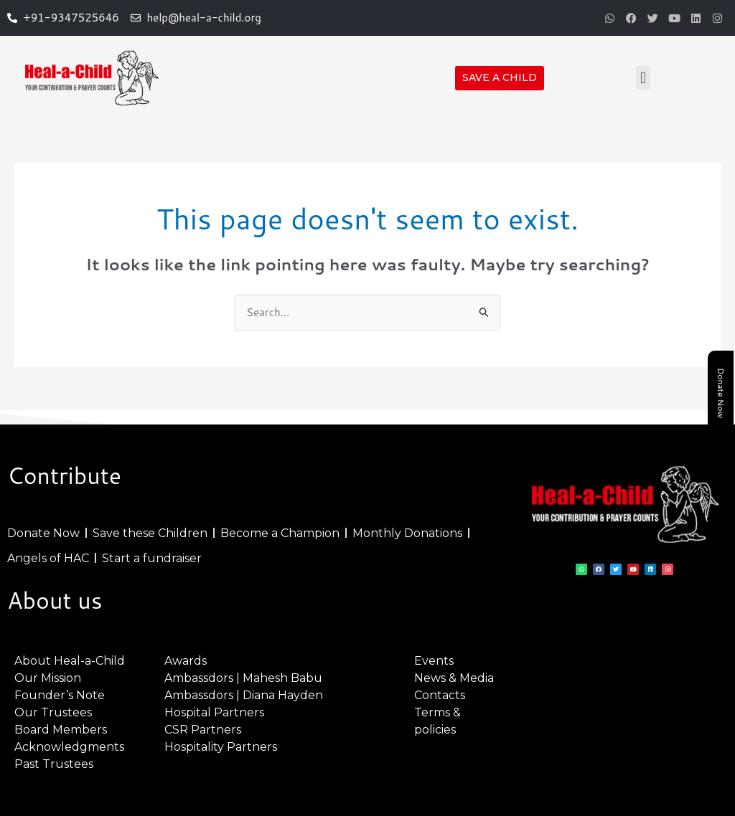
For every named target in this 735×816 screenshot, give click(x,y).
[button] (643, 78)
